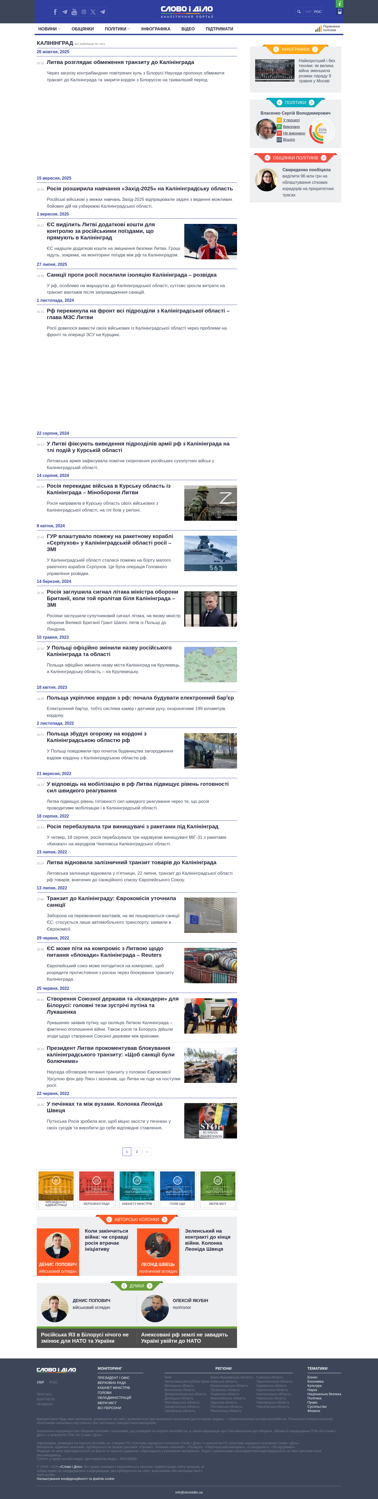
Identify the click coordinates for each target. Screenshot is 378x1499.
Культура (314, 1386)
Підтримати (219, 29)
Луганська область (225, 1390)
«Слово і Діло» (70, 1467)
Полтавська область (227, 1407)
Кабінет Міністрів (114, 1388)
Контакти (46, 1399)
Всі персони (109, 1408)
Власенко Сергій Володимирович (295, 113)
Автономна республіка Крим (187, 1381)
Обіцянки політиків (295, 158)
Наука (312, 1390)
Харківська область (271, 1386)
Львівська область (225, 1394)
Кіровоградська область (229, 1386)
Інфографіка (155, 29)
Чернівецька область (272, 1402)
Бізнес (312, 1377)
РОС (318, 12)
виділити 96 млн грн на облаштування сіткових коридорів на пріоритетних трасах (308, 182)
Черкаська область (271, 1398)
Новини (49, 29)
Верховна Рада (112, 1383)
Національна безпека (324, 1394)
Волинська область (180, 1390)
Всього (289, 139)
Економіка (315, 1381)
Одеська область (224, 1402)
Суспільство (317, 1407)
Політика (314, 1398)
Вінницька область (179, 1386)
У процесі (291, 120)
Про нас (44, 1394)
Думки (137, 1286)
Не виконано (294, 133)
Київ (168, 1377)
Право (312, 1402)
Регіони (224, 1368)
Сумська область (269, 1377)
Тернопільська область (274, 1381)
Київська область (224, 1381)
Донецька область (179, 1398)
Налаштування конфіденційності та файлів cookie (75, 1479)
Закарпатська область (182, 1407)
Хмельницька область (273, 1394)
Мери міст (107, 1403)
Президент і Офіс (114, 1378)
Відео (188, 29)
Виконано (291, 127)
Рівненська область (226, 1411)
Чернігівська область (272, 1407)
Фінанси (313, 1411)
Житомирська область (182, 1402)
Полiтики (117, 29)
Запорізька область (180, 1411)
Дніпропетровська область (186, 1394)
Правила (45, 1404)
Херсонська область (272, 1390)
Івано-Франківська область (232, 1377)
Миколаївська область (228, 1398)
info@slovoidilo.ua (189, 1492)
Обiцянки (83, 29)
